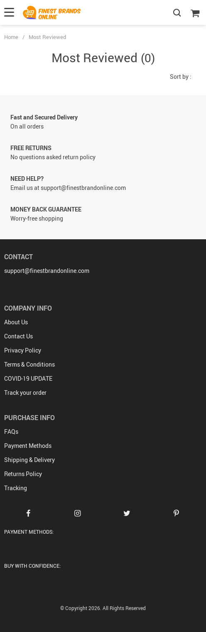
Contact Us (18, 336)
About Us (16, 322)
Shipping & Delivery (29, 460)
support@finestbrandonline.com (46, 271)
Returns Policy (23, 474)
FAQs (11, 431)
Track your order (25, 392)
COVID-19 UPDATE (28, 378)
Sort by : (180, 76)
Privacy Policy (22, 350)
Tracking (15, 488)
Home (11, 37)
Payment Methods (28, 446)
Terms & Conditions (29, 364)
